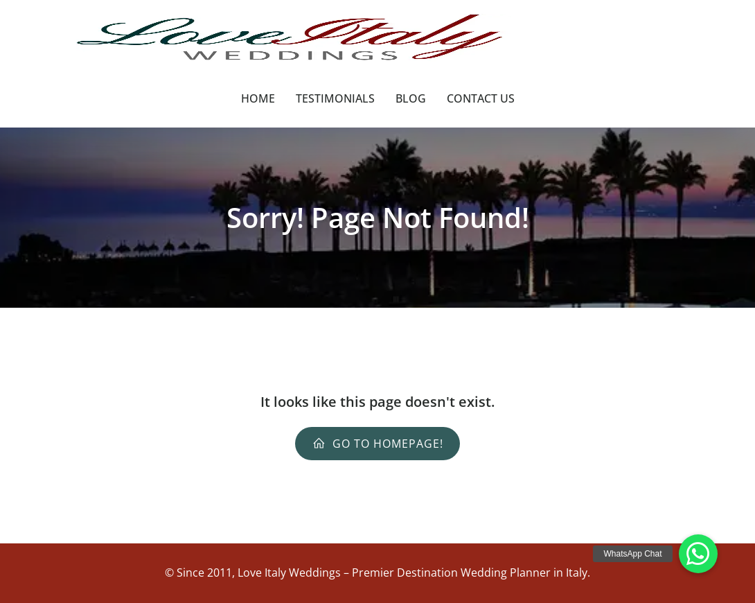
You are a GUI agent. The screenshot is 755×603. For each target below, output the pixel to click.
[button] (698, 553)
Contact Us (481, 98)
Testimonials (335, 98)
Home (258, 98)
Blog (411, 98)
